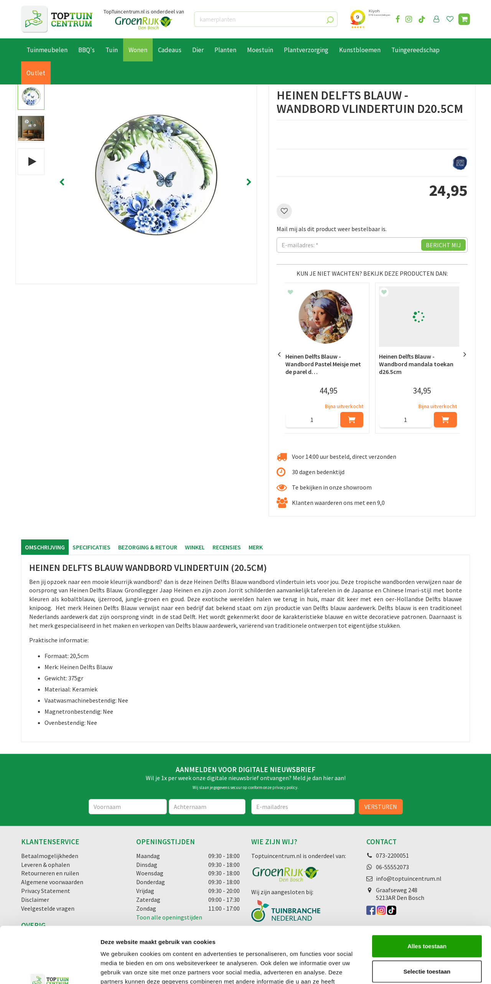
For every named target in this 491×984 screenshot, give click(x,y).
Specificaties (91, 547)
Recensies (227, 547)
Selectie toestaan (427, 918)
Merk (256, 547)
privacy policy (284, 787)
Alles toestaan (427, 893)
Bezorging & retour (147, 547)
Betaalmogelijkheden (49, 856)
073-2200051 (392, 855)
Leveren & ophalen (45, 864)
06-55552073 (392, 867)
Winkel (195, 547)
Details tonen (414, 969)
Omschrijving (45, 547)
